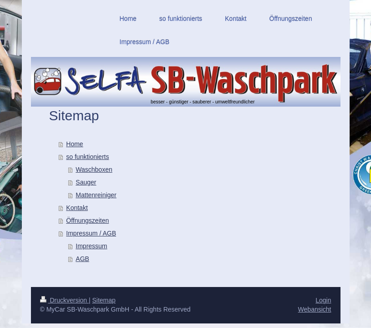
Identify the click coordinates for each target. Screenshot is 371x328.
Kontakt (76, 207)
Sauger (86, 182)
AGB (82, 258)
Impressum (91, 246)
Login (323, 300)
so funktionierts (87, 156)
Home (74, 144)
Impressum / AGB (91, 233)
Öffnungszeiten (87, 220)
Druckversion (64, 300)
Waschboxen (94, 169)
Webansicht (314, 309)
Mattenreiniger (96, 195)
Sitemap (104, 300)
